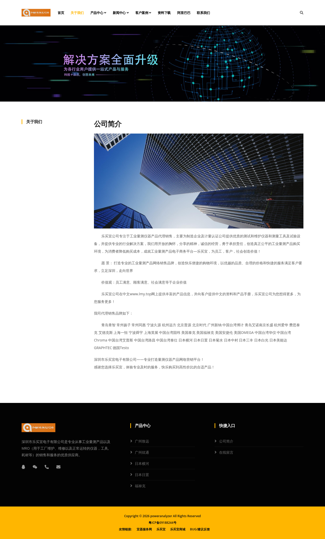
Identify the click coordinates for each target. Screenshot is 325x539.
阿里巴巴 (183, 13)
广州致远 (142, 441)
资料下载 (164, 13)
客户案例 (143, 13)
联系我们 (203, 13)
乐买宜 (161, 529)
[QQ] (23, 466)
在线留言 (226, 452)
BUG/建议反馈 (200, 529)
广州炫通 (142, 452)
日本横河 (142, 463)
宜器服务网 (144, 529)
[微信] (35, 466)
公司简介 (226, 441)
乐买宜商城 (177, 529)
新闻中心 (121, 13)
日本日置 (142, 474)
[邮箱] (58, 466)
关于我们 (77, 13)
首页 (61, 13)
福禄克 (140, 485)
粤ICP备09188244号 (162, 522)
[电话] (46, 466)
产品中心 (98, 13)
